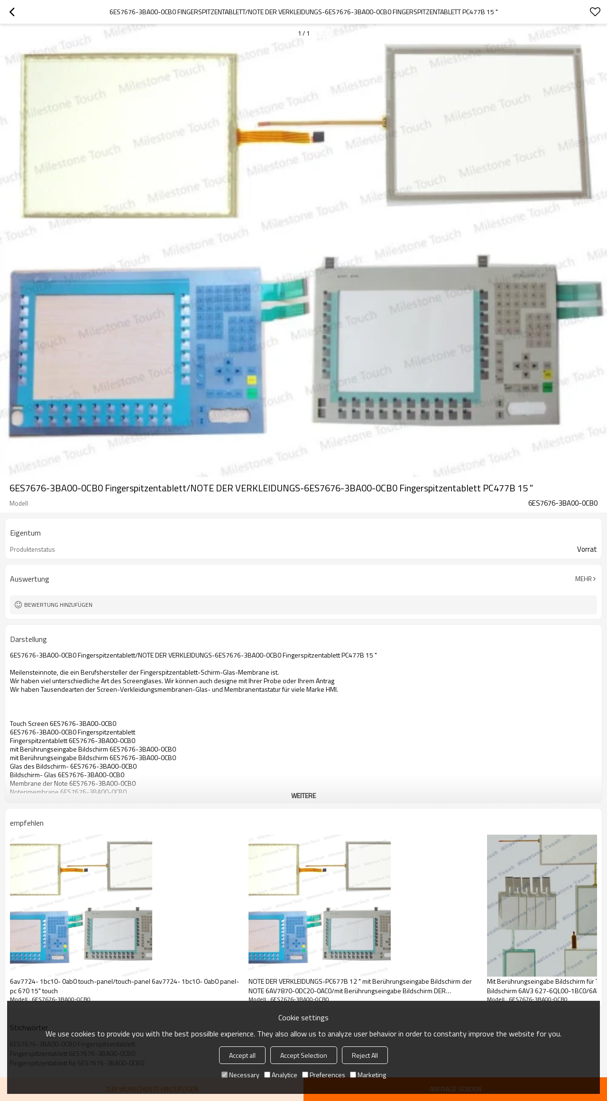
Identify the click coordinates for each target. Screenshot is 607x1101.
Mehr (583, 578)
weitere (303, 795)
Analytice (280, 1075)
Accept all (242, 1055)
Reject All (365, 1055)
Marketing (368, 1075)
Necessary (240, 1075)
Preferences (323, 1075)
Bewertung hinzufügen (58, 604)
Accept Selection (303, 1055)
